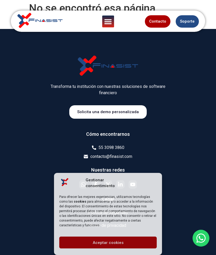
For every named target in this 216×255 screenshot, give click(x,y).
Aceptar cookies (108, 242)
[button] (108, 21)
